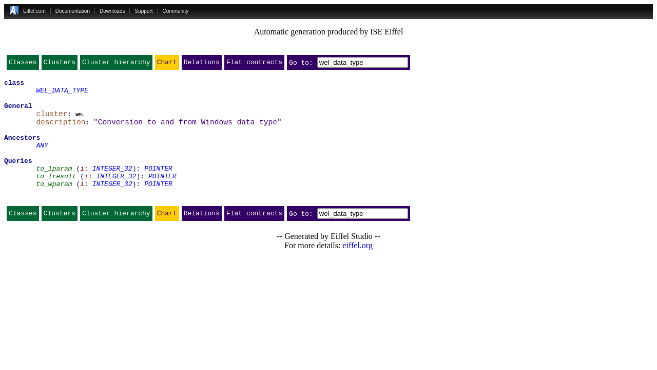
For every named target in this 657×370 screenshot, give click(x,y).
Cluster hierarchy (116, 64)
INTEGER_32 (112, 187)
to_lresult (56, 196)
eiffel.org (357, 270)
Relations (202, 64)
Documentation (72, 11)
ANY (42, 159)
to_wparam (54, 205)
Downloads (112, 11)
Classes (23, 64)
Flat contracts (254, 64)
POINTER (158, 187)
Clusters (59, 64)
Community (176, 11)
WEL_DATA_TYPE (62, 94)
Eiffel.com (34, 11)
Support (143, 11)
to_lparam (54, 187)
